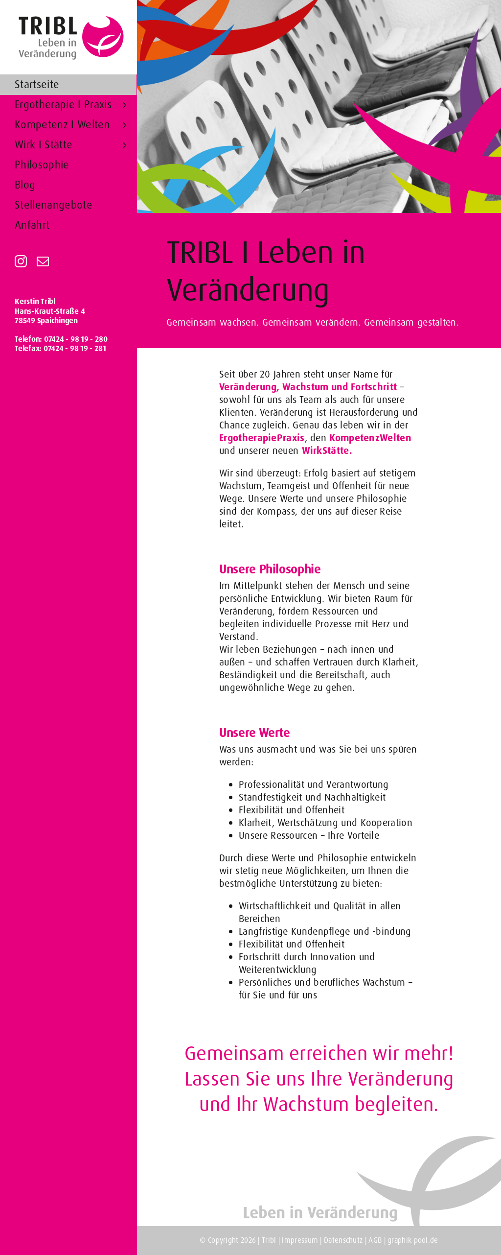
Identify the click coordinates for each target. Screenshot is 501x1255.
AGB (376, 1240)
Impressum (300, 1240)
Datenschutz (344, 1240)
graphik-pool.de (412, 1240)
